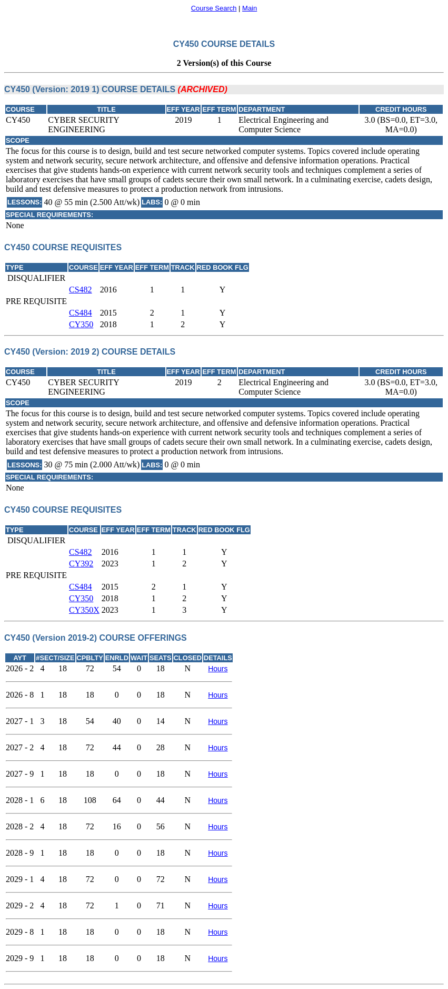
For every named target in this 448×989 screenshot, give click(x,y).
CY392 (81, 563)
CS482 (80, 289)
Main (249, 8)
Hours (217, 668)
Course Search (214, 8)
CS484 (80, 312)
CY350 (81, 324)
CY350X (84, 609)
